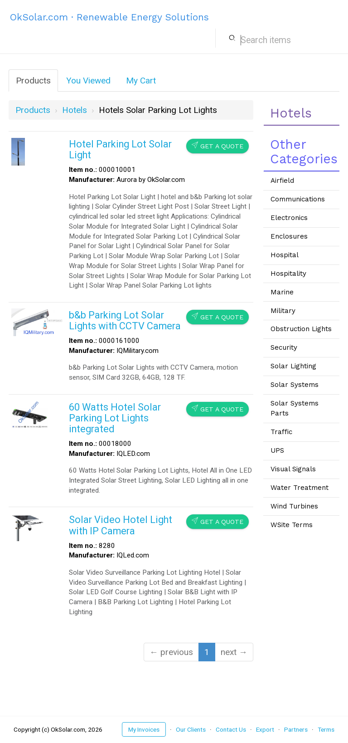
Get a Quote (217, 146)
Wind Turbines (294, 506)
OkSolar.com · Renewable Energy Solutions (109, 17)
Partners (296, 729)
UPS (277, 450)
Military (283, 311)
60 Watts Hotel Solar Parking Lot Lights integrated (115, 418)
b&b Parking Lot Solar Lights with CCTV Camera (125, 320)
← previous (171, 652)
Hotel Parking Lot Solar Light (120, 149)
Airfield (282, 180)
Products (33, 80)
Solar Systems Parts (295, 408)
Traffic (281, 432)
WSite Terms (292, 525)
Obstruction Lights (301, 329)
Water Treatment (300, 488)
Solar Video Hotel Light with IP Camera (120, 525)
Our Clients (191, 729)
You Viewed (88, 80)
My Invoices (144, 729)
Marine (282, 292)
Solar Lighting (293, 366)
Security (284, 347)
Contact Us (231, 729)
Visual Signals (293, 469)
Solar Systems (295, 385)
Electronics (289, 218)
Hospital (285, 255)
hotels (74, 110)
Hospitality (288, 273)
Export (265, 729)
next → (234, 652)
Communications (298, 199)
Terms (326, 729)
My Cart (141, 80)
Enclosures (289, 236)
